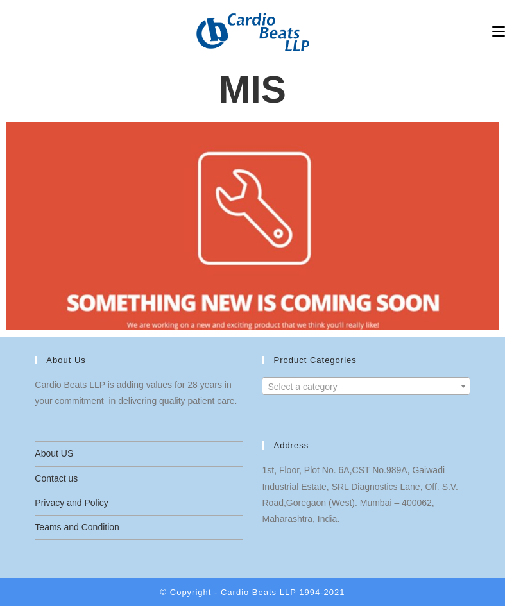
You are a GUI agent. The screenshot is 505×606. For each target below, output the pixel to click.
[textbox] (365, 387)
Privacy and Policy (71, 503)
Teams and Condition (77, 527)
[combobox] (366, 386)
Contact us (56, 478)
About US (54, 453)
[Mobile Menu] (498, 32)
